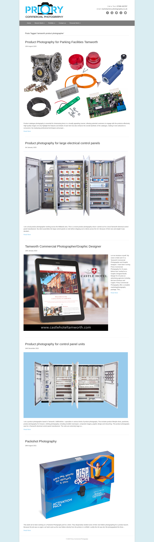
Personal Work (74, 23)
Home (29, 23)
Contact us (62, 23)
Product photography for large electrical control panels (62, 143)
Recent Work (39, 23)
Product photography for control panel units (55, 344)
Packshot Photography (41, 441)
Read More (27, 131)
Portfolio (51, 23)
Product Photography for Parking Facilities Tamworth (61, 42)
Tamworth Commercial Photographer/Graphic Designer (63, 246)
